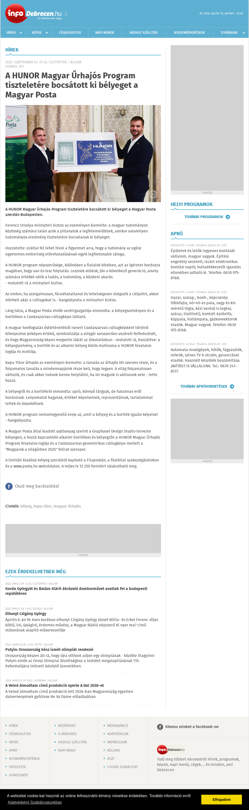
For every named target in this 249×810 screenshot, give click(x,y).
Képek (37, 32)
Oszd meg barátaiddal (37, 486)
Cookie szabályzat (122, 767)
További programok (204, 217)
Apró (13, 750)
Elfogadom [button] (222, 800)
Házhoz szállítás (143, 32)
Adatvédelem (117, 734)
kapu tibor (43, 506)
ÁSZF (111, 758)
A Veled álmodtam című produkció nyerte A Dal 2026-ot (54, 686)
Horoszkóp (18, 775)
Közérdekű (67, 725)
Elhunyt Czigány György (25, 614)
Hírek (11, 32)
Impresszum (117, 742)
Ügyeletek (17, 767)
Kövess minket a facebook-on (192, 727)
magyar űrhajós (67, 506)
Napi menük (104, 32)
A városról (67, 734)
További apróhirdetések (203, 386)
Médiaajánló (117, 725)
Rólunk (113, 750)
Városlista (66, 14)
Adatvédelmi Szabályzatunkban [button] (35, 802)
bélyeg (26, 506)
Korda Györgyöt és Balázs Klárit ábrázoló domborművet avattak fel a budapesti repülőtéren (76, 591)
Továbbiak (229, 32)
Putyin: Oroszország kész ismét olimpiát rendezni (49, 650)
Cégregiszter (70, 32)
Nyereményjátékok (189, 32)
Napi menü (66, 750)
